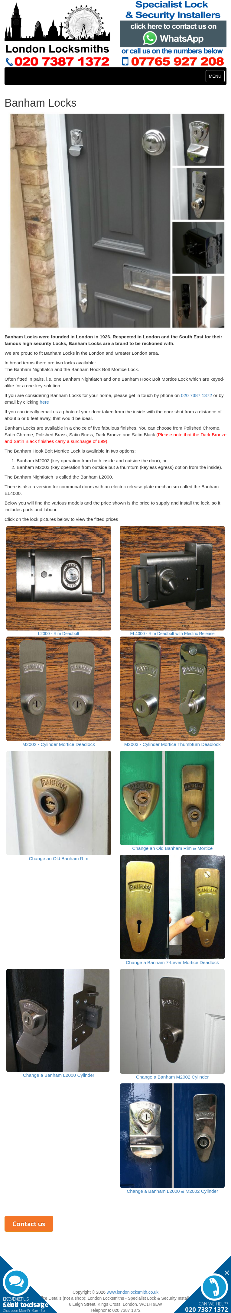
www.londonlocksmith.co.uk (132, 1292)
